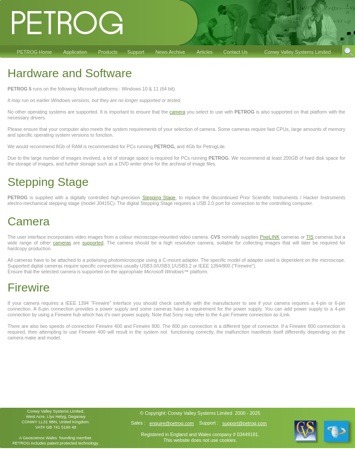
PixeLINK (270, 237)
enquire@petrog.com (172, 423)
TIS (310, 237)
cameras (62, 242)
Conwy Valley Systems (192, 413)
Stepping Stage (159, 197)
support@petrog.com (244, 423)
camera (177, 111)
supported (92, 242)
